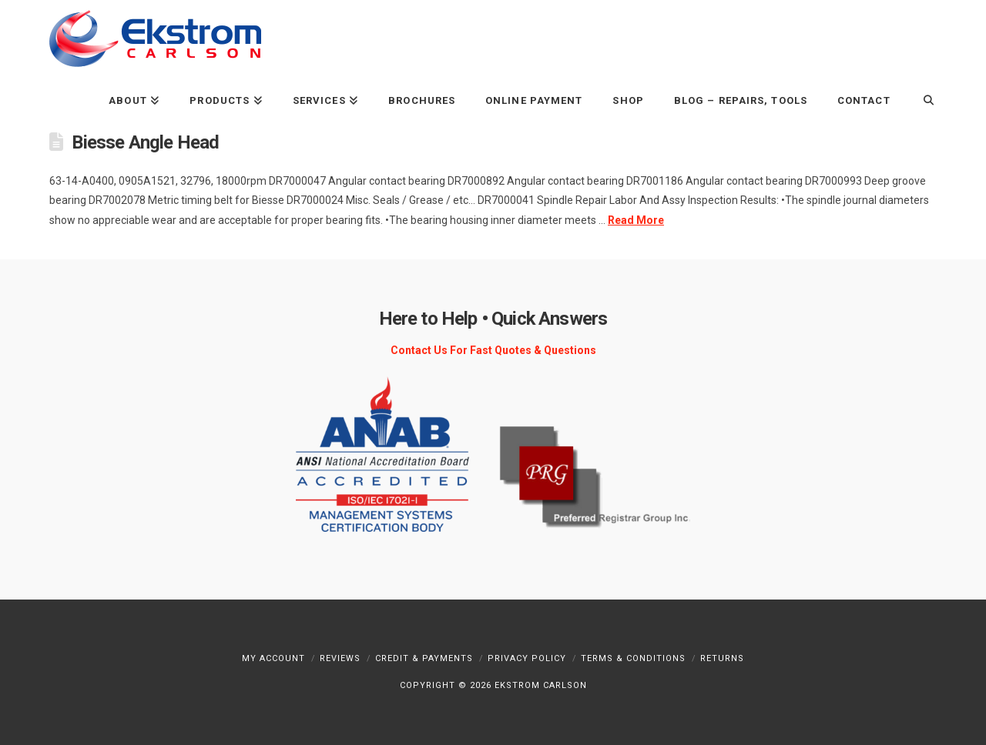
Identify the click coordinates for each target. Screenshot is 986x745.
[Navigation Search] (921, 99)
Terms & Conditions (633, 658)
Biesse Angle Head (145, 142)
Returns (722, 658)
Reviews (340, 658)
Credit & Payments (424, 658)
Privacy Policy (527, 658)
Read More (636, 220)
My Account (273, 658)
